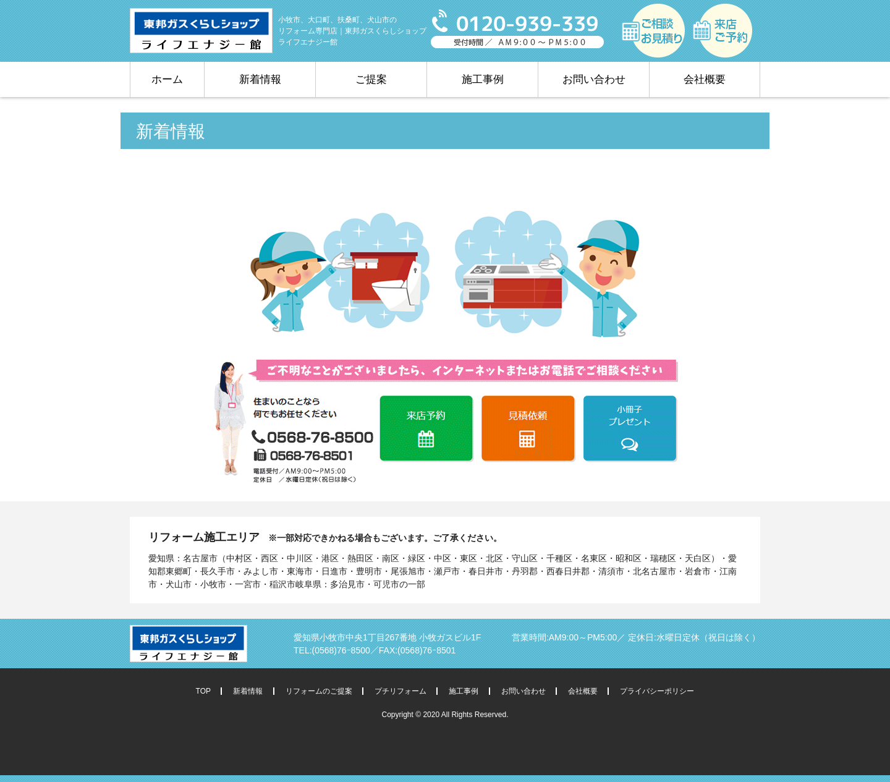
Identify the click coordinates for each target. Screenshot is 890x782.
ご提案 (371, 79)
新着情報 (260, 79)
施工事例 (483, 79)
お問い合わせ (593, 79)
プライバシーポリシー (657, 691)
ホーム (167, 79)
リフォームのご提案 (319, 691)
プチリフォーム (400, 691)
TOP (203, 691)
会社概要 (705, 79)
